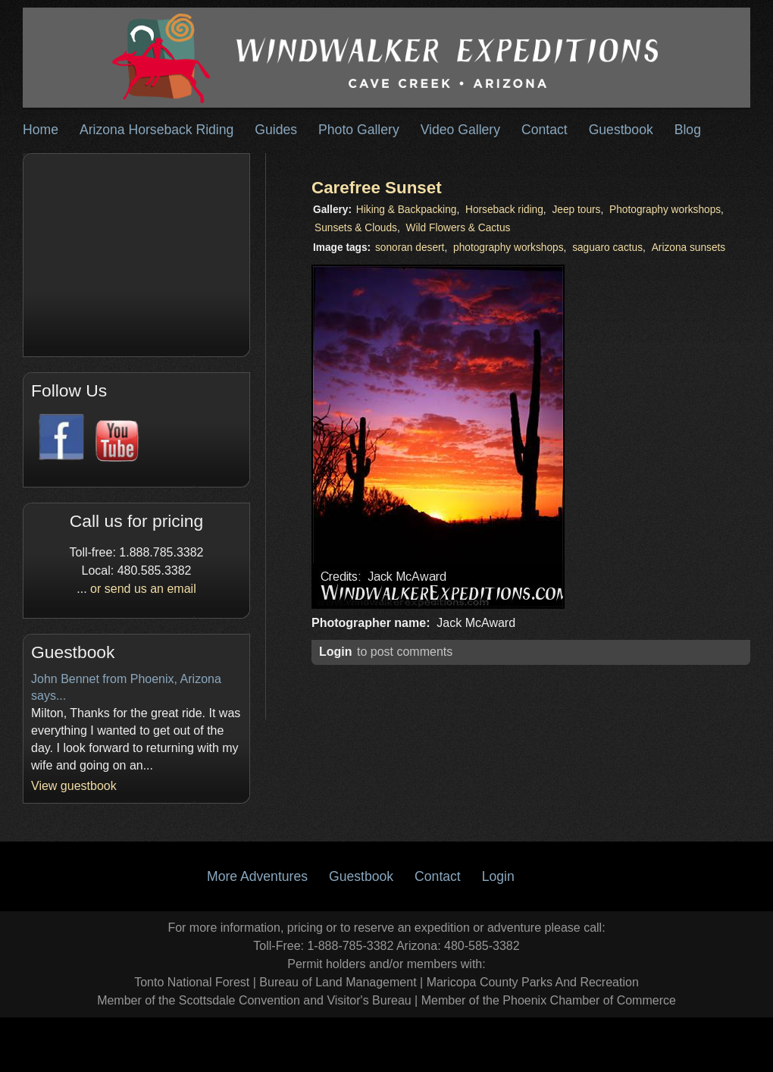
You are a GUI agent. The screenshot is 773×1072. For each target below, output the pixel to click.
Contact (544, 129)
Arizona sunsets (689, 247)
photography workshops (508, 247)
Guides (276, 129)
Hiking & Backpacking (406, 209)
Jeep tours (576, 209)
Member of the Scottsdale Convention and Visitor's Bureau (254, 1000)
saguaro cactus (607, 247)
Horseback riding (504, 209)
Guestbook (621, 129)
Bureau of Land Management (337, 982)
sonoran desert (409, 247)
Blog (687, 129)
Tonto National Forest (191, 982)
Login (335, 651)
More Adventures (257, 876)
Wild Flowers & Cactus (458, 228)
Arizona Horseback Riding (156, 129)
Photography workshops (665, 209)
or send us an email (143, 588)
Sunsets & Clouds (356, 228)
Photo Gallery (358, 129)
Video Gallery (460, 129)
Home (40, 129)
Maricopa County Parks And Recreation (533, 982)
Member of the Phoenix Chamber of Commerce (548, 1000)
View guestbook (74, 785)
